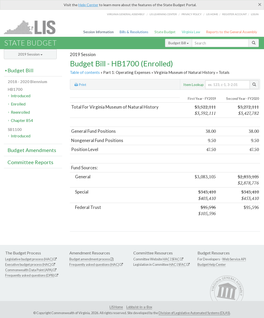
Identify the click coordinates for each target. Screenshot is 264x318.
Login (255, 14)
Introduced (20, 95)
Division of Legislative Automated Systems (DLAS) (194, 313)
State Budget (165, 32)
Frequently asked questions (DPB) (29, 275)
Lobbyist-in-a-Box (139, 307)
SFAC (175, 259)
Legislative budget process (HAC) (29, 259)
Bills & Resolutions (134, 32)
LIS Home (116, 307)
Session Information (98, 32)
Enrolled (18, 103)
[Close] (260, 4)
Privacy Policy (192, 14)
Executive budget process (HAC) (28, 264)
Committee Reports (30, 162)
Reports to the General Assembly (231, 32)
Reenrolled (20, 112)
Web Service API (234, 259)
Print (80, 85)
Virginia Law (191, 32)
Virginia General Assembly (126, 14)
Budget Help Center (211, 264)
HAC (166, 259)
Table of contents (85, 72)
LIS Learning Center (163, 14)
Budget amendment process (89, 259)
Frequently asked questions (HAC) (94, 264)
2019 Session (30, 54)
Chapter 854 (22, 120)
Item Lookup (193, 84)
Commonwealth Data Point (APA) (29, 270)
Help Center (88, 5)
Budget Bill (178, 43)
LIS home (212, 14)
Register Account (234, 14)
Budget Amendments (31, 150)
